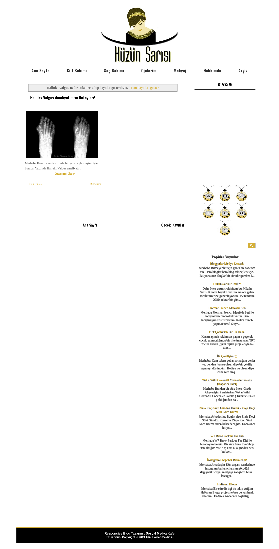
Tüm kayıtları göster (144, 88)
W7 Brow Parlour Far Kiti (227, 436)
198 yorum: (95, 184)
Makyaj (180, 71)
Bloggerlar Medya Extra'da (227, 263)
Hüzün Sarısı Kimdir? (227, 283)
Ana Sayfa (40, 71)
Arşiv (242, 71)
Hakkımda (212, 71)
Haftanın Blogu (227, 484)
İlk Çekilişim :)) (227, 356)
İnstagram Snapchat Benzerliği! (227, 460)
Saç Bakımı (114, 71)
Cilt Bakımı (77, 71)
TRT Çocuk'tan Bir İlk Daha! (227, 332)
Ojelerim (149, 71)
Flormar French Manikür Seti (227, 308)
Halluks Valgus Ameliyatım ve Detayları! (62, 97)
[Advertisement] (225, 154)
